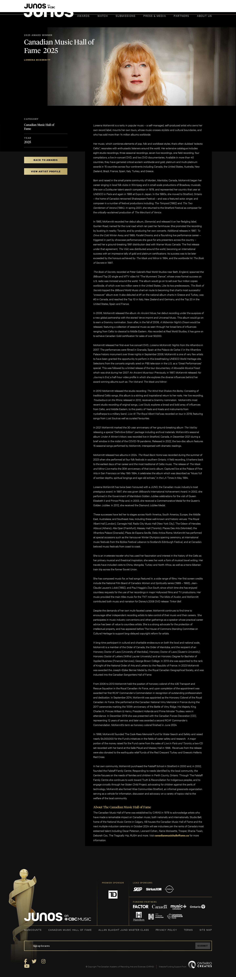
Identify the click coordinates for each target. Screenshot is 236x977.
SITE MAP (206, 929)
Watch (103, 15)
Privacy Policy (166, 929)
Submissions (126, 15)
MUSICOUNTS (33, 929)
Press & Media (154, 15)
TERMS (188, 929)
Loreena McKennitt (37, 60)
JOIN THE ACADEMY (166, 7)
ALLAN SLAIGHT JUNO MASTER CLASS (123, 929)
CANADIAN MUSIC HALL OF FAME (70, 929)
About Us (204, 15)
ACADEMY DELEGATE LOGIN (196, 7)
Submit (202, 945)
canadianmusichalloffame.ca (172, 835)
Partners (181, 15)
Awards (83, 15)
